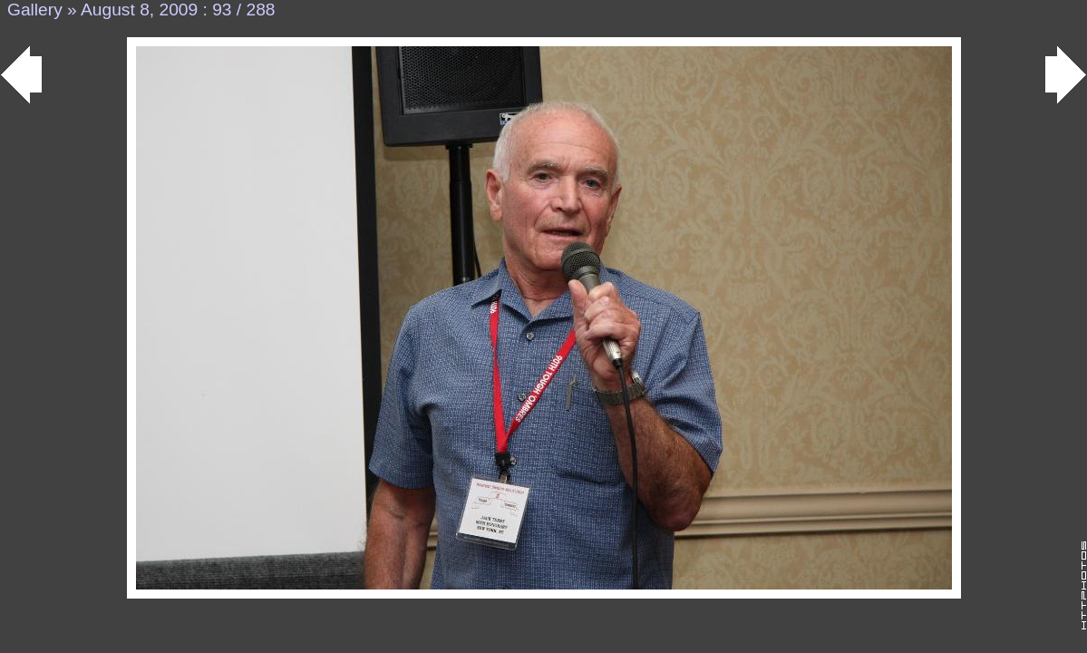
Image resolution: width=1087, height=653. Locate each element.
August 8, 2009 (139, 9)
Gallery (35, 9)
